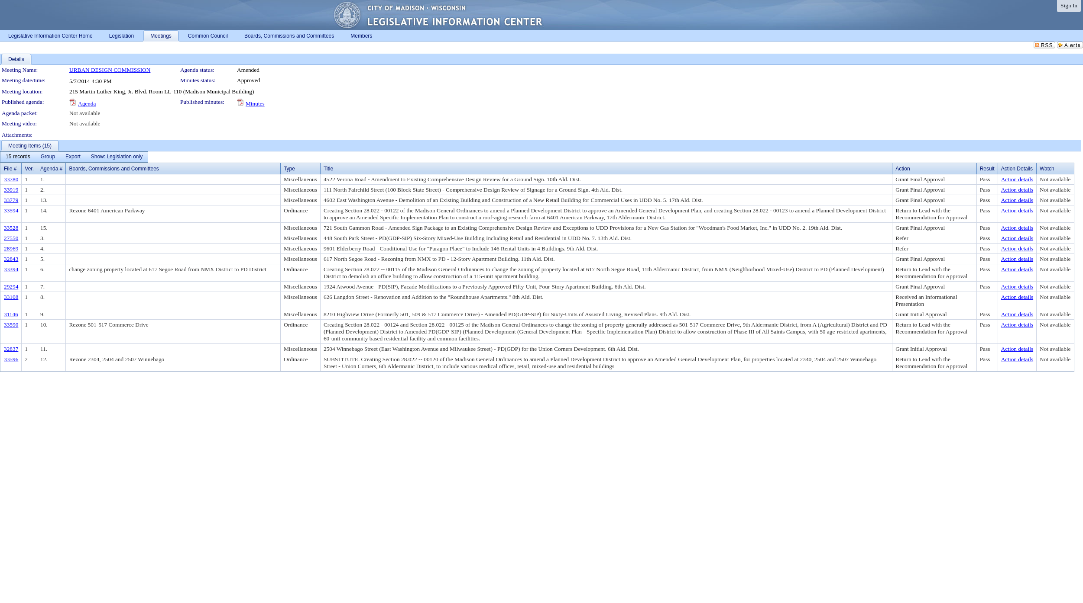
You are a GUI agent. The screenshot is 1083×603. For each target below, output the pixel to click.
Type (289, 169)
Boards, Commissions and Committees (114, 169)
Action (902, 169)
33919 (11, 189)
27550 (11, 238)
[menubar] (74, 157)
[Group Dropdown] (48, 157)
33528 (11, 228)
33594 (11, 210)
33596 (11, 359)
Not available (84, 113)
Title (328, 169)
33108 (11, 297)
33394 (11, 269)
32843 (11, 259)
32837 (11, 349)
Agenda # (51, 169)
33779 (11, 200)
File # (10, 169)
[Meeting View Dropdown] (117, 157)
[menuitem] (18, 157)
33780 (11, 179)
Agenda (87, 103)
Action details (1017, 179)
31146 (11, 314)
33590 (11, 324)
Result (987, 169)
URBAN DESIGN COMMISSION (109, 70)
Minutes (255, 103)
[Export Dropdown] (73, 157)
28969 (11, 248)
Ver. (29, 169)
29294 (11, 286)
